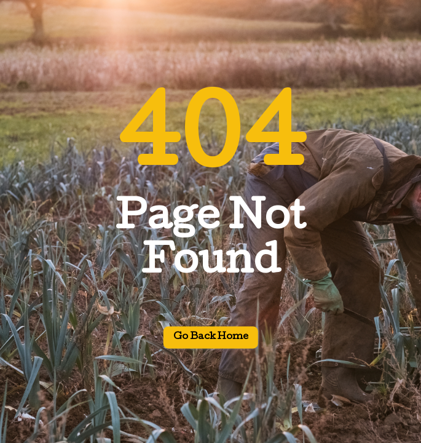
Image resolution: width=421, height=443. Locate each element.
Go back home (210, 338)
